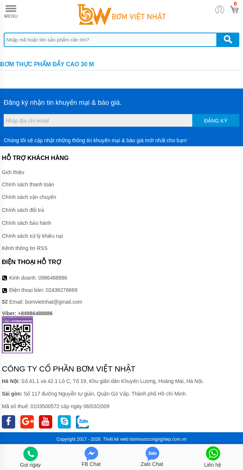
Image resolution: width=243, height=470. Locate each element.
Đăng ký (215, 121)
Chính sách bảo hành (26, 223)
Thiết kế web (116, 439)
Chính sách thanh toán (28, 184)
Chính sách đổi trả (23, 210)
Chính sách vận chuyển (29, 197)
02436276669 (61, 290)
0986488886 (53, 278)
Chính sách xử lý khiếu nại (32, 236)
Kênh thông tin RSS (24, 248)
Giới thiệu (13, 172)
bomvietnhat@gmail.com (53, 302)
